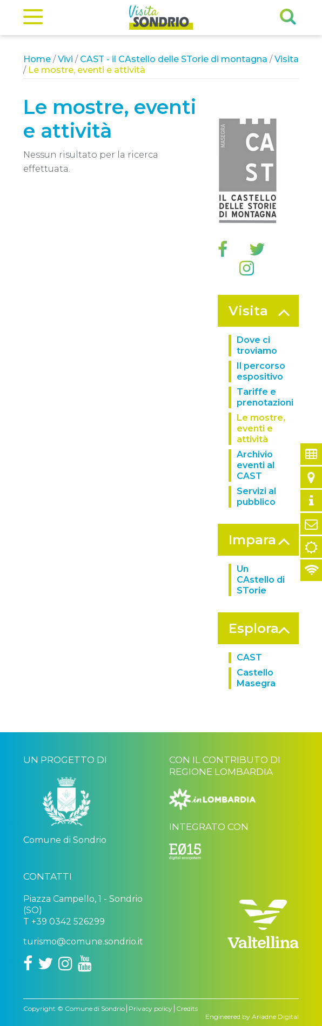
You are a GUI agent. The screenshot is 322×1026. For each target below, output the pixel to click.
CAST (249, 657)
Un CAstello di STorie (261, 580)
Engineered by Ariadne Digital (252, 1017)
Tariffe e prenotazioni (265, 397)
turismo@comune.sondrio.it (83, 941)
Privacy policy (150, 1008)
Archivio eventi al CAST (255, 465)
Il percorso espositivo (261, 371)
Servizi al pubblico (256, 496)
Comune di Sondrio (95, 1008)
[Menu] (33, 19)
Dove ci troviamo (257, 345)
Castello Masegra (256, 677)
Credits (187, 1008)
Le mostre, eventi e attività (261, 428)
